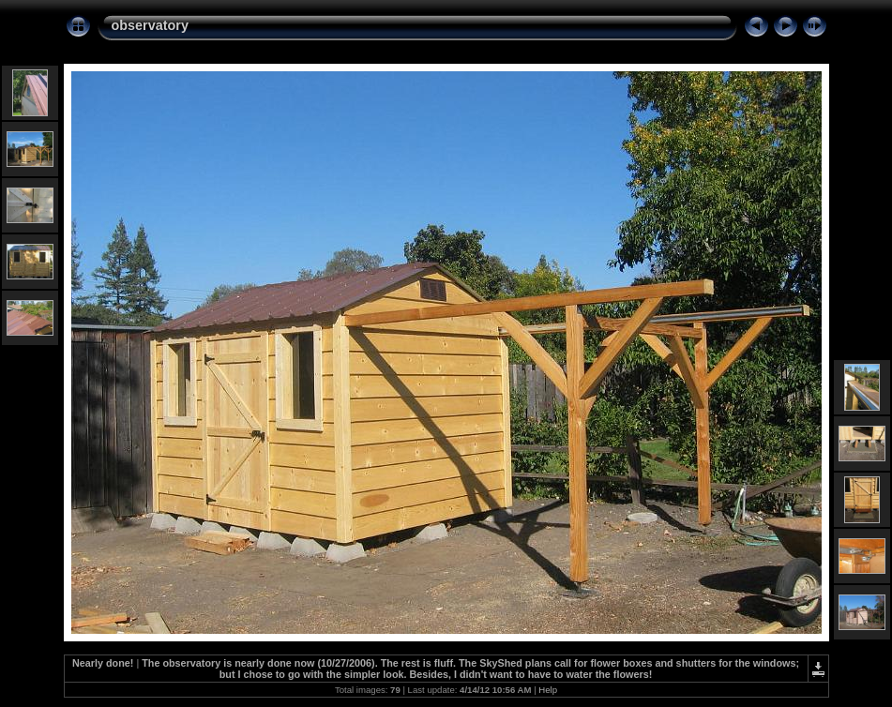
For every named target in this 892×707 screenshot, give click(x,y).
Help (547, 689)
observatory (150, 25)
